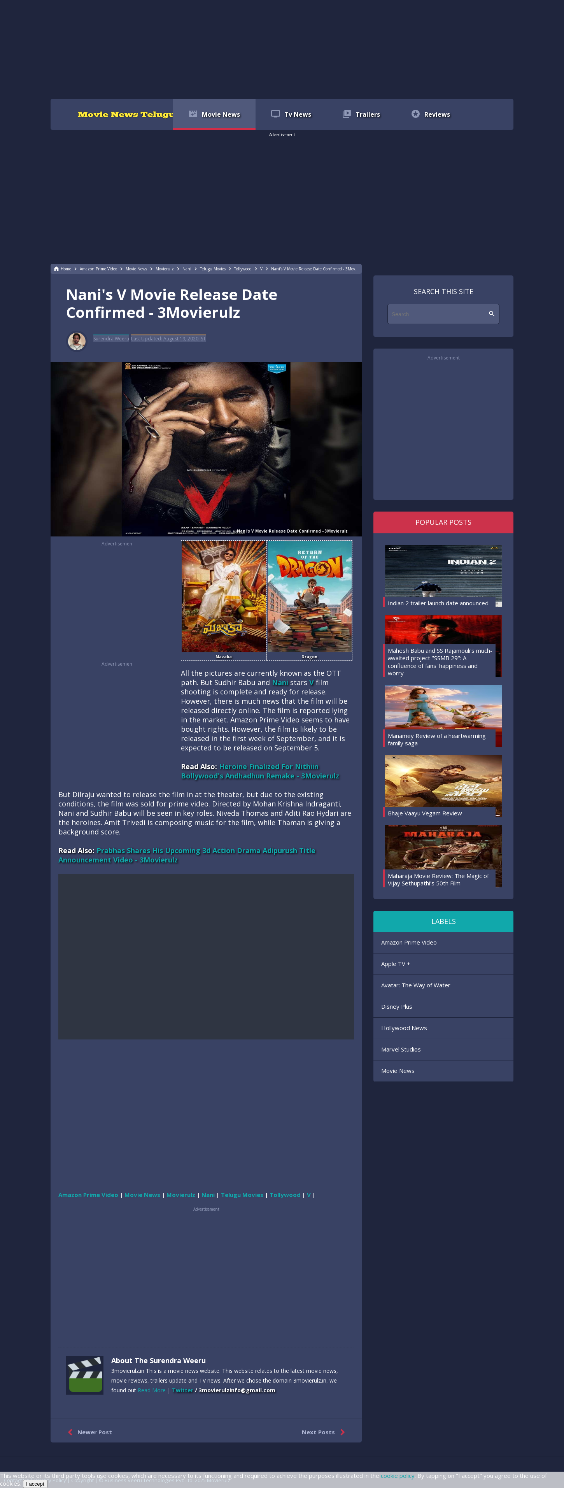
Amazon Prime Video (409, 942)
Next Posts (325, 1432)
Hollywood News (404, 1028)
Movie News (398, 1070)
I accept (35, 1484)
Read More (152, 1390)
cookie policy (398, 1475)
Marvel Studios (401, 1049)
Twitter (182, 1390)
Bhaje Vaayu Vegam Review (425, 813)
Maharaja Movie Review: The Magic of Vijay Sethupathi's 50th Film (438, 879)
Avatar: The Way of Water (415, 985)
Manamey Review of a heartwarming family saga (437, 739)
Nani (280, 682)
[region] (282, 48)
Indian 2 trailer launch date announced (438, 603)
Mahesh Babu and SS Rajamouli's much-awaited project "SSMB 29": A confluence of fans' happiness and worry (440, 662)
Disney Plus (396, 1006)
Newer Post (88, 1432)
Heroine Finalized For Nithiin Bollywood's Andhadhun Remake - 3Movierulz (260, 771)
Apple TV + (395, 963)
